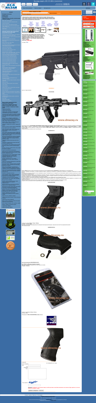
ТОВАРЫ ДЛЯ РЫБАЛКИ (6, 110)
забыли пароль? (89, 14)
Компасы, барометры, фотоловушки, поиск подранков (11, 91)
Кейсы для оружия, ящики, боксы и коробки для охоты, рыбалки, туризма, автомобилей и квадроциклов (10, 130)
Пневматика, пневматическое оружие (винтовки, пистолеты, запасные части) (10, 143)
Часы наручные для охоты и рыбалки (9, 127)
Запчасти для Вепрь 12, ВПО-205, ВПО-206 (9, 56)
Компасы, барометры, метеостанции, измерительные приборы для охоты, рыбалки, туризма (10, 193)
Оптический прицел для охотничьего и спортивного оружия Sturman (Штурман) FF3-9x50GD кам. (86, 77)
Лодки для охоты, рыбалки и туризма (8, 195)
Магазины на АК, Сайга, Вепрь (7, 33)
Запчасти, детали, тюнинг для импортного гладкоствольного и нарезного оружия (9, 68)
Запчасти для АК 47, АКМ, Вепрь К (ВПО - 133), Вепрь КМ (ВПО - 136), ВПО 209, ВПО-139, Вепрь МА (11, 53)
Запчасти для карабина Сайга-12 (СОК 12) (9, 60)
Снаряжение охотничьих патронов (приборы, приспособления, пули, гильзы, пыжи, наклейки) (10, 178)
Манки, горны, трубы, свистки (7, 20)
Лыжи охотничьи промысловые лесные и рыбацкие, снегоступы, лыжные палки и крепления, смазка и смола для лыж (11, 171)
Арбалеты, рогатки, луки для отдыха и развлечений (11, 126)
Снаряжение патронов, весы (6, 69)
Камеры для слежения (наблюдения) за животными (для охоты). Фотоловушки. (11, 162)
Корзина (30, 397)
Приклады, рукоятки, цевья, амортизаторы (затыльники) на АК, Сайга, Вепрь (38, 19)
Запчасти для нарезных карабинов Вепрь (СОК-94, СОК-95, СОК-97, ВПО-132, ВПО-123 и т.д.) (10, 55)
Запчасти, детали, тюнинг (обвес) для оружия (9, 24)
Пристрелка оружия (5, 76)
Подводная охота (5, 94)
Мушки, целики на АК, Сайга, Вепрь (8, 42)
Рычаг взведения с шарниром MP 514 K (87, 70)
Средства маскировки (5, 23)
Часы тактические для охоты (7, 88)
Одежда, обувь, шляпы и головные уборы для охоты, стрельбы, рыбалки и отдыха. (10, 122)
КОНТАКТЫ (35, 4)
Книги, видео (4, 98)
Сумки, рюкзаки (4, 84)
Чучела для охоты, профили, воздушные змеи (9, 21)
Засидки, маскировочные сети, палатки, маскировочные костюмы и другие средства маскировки (10, 159)
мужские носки (49, 401)
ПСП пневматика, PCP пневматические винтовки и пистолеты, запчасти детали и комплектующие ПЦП (11, 145)
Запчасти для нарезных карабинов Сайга (9, 49)
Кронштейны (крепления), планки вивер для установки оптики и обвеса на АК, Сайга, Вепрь (11, 45)
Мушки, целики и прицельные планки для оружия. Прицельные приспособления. (11, 201)
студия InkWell (53, 402)
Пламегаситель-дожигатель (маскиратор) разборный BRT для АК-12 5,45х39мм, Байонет (86, 58)
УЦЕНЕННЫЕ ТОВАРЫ (6, 205)
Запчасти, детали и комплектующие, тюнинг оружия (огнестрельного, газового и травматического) (10, 182)
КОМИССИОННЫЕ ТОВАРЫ (7, 207)
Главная (23, 4)
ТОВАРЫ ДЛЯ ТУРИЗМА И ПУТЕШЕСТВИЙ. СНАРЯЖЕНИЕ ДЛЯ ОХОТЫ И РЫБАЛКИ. (10, 112)
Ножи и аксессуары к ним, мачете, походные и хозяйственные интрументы (9, 71)
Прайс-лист (34, 397)
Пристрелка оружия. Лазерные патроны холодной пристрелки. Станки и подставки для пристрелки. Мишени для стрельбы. (11, 164)
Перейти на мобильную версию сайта (48, 398)
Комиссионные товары (6, 99)
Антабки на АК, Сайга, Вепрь (7, 43)
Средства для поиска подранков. (8, 199)
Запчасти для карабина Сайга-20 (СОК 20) (9, 59)
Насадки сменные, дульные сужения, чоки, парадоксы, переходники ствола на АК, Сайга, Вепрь (11, 35)
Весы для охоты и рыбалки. (7, 179)
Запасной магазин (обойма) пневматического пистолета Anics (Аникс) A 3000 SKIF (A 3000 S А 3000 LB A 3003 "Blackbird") (87, 44)
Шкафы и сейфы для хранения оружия (9, 204)
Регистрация (29, 4)
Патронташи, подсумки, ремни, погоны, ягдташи (10, 83)
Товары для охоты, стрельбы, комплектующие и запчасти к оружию (31, 24)
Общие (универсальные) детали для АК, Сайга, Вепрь (35, 18)
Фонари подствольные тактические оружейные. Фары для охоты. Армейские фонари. (10, 185)
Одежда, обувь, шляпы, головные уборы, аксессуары (10, 87)
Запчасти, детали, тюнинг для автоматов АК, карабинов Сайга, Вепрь (43, 23)
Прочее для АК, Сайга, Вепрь (7, 48)
